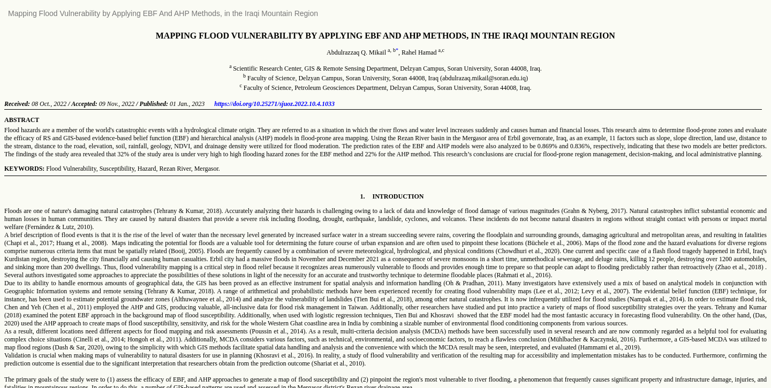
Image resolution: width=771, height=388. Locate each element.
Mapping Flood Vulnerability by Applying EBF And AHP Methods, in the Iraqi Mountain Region (163, 13)
